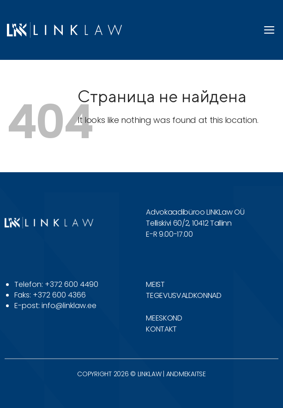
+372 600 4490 (71, 284)
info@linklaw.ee (69, 305)
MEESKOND (164, 318)
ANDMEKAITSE (186, 374)
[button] (269, 30)
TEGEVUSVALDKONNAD (184, 295)
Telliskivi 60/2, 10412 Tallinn (188, 223)
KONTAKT (161, 329)
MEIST (155, 284)
